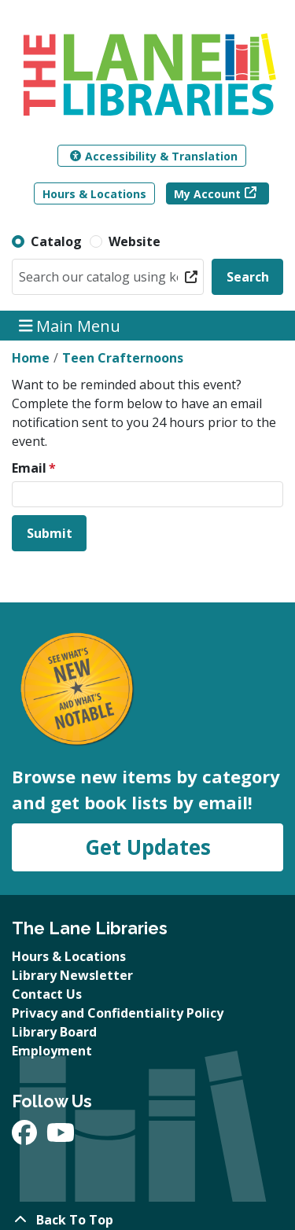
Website (134, 241)
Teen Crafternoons (122, 357)
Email (29, 468)
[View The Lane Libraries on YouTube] (60, 1137)
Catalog (56, 241)
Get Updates (148, 847)
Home (31, 357)
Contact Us (47, 994)
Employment (52, 1050)
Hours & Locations (94, 193)
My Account (207, 193)
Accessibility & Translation (154, 156)
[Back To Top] (147, 1220)
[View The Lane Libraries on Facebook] (26, 1137)
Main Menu (70, 325)
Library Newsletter (72, 975)
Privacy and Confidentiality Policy (117, 1013)
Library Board (54, 1031)
